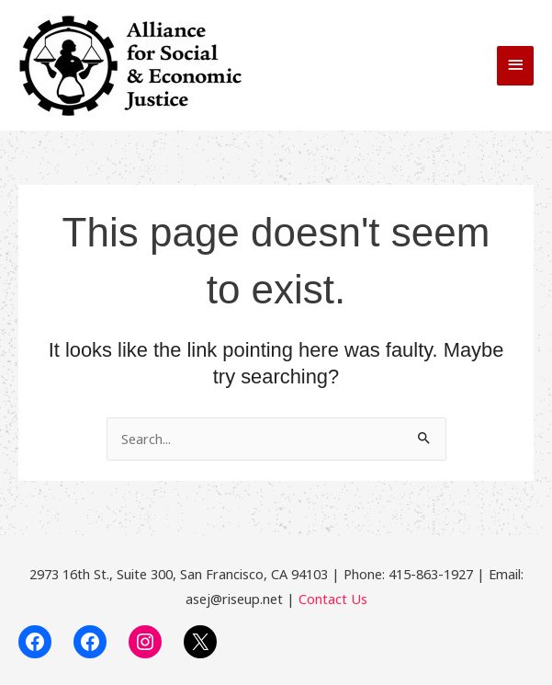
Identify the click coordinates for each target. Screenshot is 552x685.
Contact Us (333, 598)
